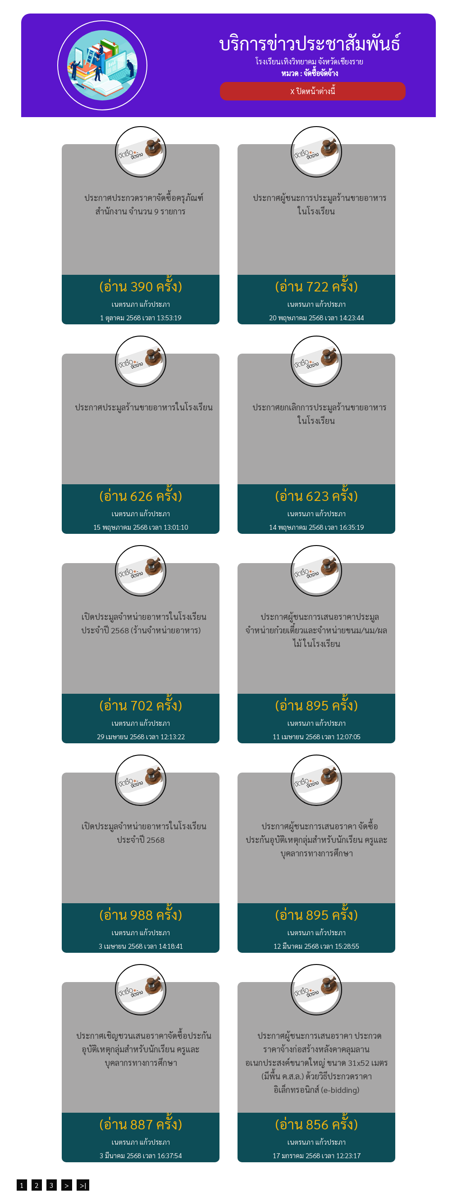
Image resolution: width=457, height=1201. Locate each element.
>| (83, 1185)
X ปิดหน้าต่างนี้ (312, 91)
